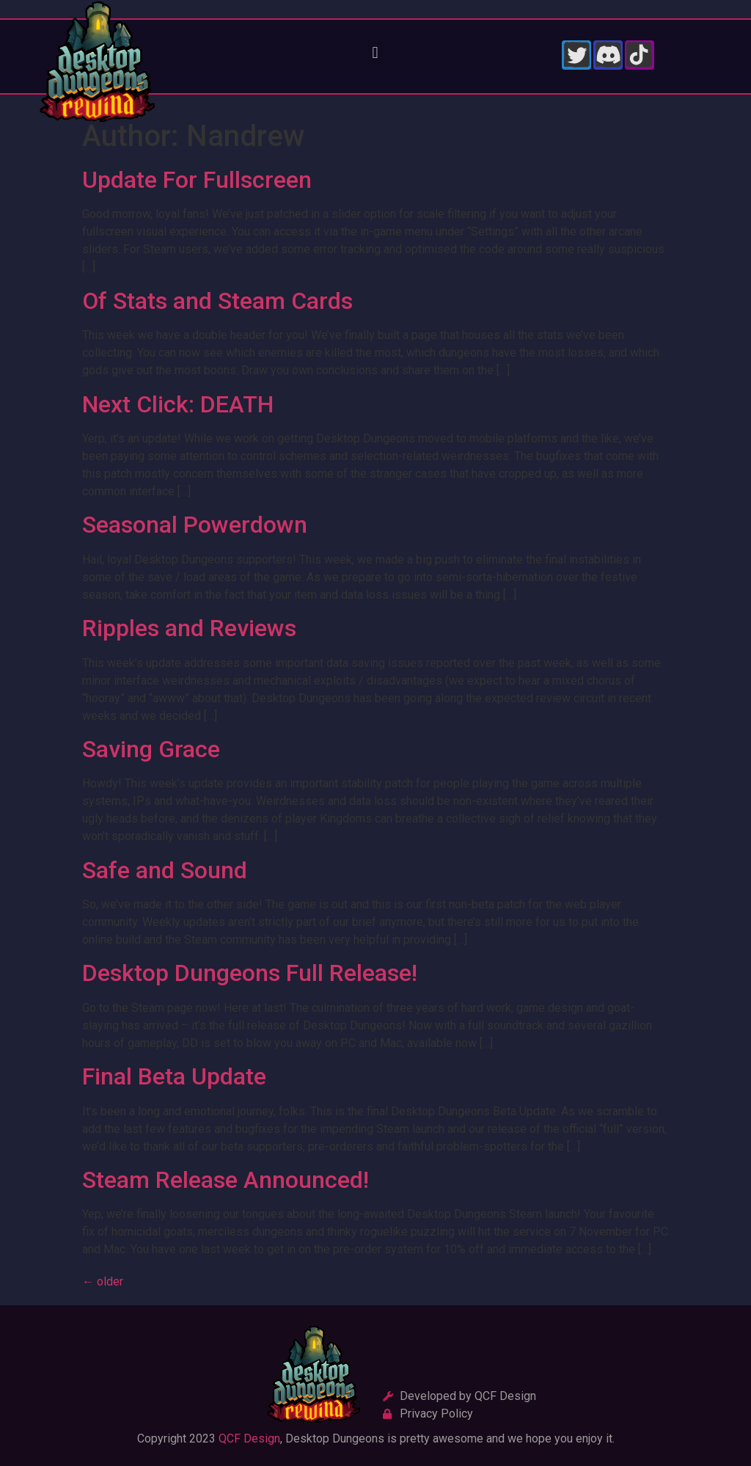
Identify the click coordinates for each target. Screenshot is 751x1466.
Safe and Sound (164, 870)
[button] (375, 53)
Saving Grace (151, 749)
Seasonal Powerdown (194, 525)
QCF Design (249, 1438)
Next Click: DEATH (178, 404)
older (102, 1281)
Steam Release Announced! (225, 1180)
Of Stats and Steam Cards (217, 301)
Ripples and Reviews (189, 628)
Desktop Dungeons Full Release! (249, 973)
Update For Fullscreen (197, 180)
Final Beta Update (174, 1076)
